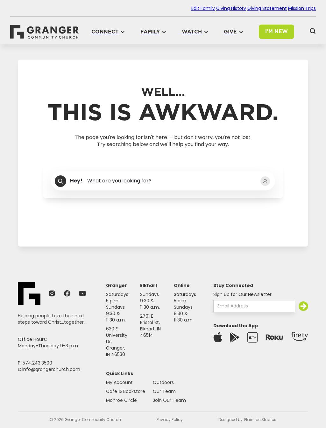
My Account (119, 382)
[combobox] (162, 181)
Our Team (164, 391)
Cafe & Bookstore (125, 391)
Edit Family (203, 8)
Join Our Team (169, 400)
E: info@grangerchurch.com (49, 369)
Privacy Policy (170, 419)
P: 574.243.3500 (35, 363)
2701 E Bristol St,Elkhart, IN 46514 (150, 325)
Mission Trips (302, 8)
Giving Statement (267, 8)
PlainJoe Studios (260, 419)
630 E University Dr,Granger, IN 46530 (116, 342)
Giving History (231, 8)
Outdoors (163, 382)
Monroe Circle (121, 400)
